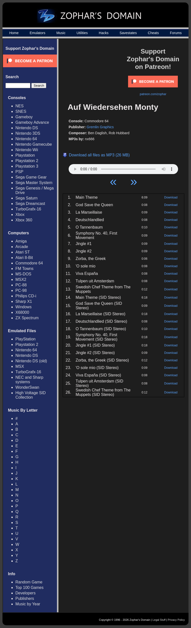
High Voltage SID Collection (30, 395)
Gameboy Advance (32, 122)
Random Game (29, 582)
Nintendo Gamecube (33, 144)
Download (170, 197)
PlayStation (25, 339)
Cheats (153, 33)
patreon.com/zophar (153, 94)
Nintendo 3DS (27, 133)
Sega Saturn (26, 198)
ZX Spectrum (27, 318)
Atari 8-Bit (24, 257)
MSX (19, 366)
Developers (25, 593)
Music (61, 33)
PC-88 (21, 285)
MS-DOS (23, 274)
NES (19, 106)
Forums (176, 33)
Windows (23, 307)
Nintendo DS (26, 128)
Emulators (37, 33)
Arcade (21, 247)
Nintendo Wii (26, 150)
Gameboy (24, 117)
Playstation (25, 155)
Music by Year (27, 604)
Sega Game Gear (31, 177)
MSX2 (20, 279)
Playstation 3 (26, 166)
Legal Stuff (158, 619)
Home (13, 33)
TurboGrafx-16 (28, 209)
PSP (19, 172)
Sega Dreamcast (30, 203)
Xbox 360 (23, 220)
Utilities (82, 33)
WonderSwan (27, 387)
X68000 (22, 312)
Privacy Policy (176, 619)
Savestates (128, 33)
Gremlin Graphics (100, 127)
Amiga (21, 241)
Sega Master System (33, 183)
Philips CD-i (25, 296)
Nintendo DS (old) (31, 361)
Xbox (19, 214)
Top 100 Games (29, 587)
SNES (20, 111)
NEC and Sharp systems (29, 379)
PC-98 (21, 290)
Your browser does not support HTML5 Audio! (123, 168)
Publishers (24, 598)
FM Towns (24, 268)
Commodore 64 (29, 263)
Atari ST (22, 252)
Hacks (103, 33)
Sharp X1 (23, 301)
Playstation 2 (26, 161)
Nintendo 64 (26, 139)
